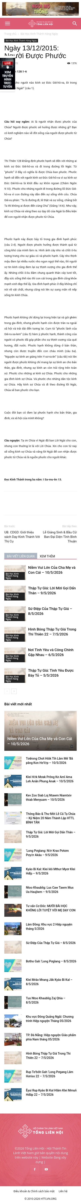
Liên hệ (63, 1191)
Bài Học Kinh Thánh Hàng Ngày (39, 34)
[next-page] (14, 691)
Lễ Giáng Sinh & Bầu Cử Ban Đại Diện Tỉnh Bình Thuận (60, 536)
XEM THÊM (47, 556)
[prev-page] (7, 691)
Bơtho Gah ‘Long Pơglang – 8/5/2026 (51, 961)
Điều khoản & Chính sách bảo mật (34, 1191)
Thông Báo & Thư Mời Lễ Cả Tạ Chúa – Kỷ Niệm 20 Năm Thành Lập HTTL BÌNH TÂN (50, 818)
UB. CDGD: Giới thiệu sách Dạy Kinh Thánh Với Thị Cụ (22, 536)
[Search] (75, 23)
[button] (7, 23)
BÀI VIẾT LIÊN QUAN (21, 556)
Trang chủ (10, 34)
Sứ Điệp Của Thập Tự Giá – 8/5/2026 (51, 943)
